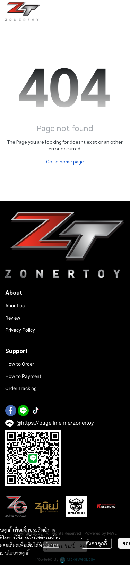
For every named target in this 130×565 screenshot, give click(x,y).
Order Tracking (21, 388)
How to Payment (23, 376)
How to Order (19, 364)
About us (15, 306)
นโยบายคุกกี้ (17, 552)
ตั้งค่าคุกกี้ (96, 543)
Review (12, 318)
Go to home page (65, 161)
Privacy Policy (20, 330)
